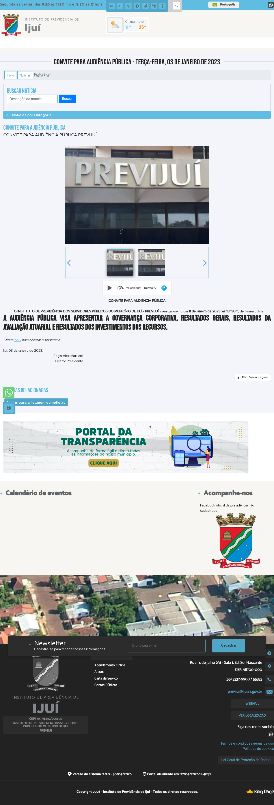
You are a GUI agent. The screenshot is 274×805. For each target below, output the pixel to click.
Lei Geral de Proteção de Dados (245, 760)
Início (10, 75)
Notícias (25, 75)
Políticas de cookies (258, 749)
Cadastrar (229, 645)
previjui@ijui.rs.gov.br (245, 691)
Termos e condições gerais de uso (247, 743)
